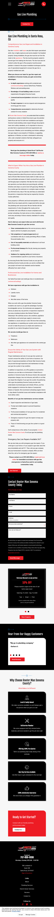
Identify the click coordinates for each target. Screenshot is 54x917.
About (27, 882)
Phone (10, 506)
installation (16, 50)
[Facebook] (23, 904)
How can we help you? (15, 530)
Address (11, 518)
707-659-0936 (27, 857)
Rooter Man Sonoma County (18, 115)
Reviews (27, 892)
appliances (19, 58)
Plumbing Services (27, 885)
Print (33, 597)
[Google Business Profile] (27, 904)
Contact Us (19, 830)
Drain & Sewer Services (27, 889)
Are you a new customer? (16, 524)
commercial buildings (17, 86)
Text (20, 597)
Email (10, 512)
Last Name (12, 500)
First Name (12, 494)
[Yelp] (31, 904)
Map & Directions (27, 873)
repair (24, 50)
